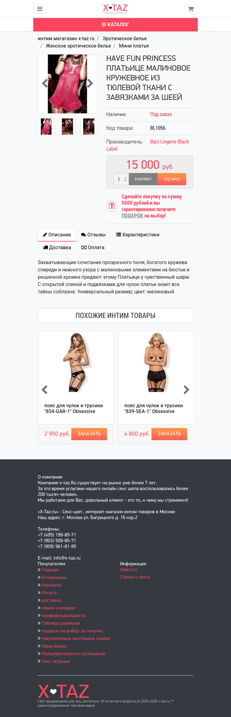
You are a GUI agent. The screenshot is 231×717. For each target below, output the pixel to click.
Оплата (49, 593)
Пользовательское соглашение (73, 654)
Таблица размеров (61, 623)
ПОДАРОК (132, 215)
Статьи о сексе (135, 577)
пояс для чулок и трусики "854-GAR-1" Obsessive (73, 408)
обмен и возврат (59, 608)
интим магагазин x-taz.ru (66, 38)
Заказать (89, 433)
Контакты (52, 585)
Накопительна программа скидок (76, 638)
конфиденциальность (63, 615)
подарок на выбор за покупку (72, 631)
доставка (51, 600)
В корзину (143, 179)
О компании (54, 577)
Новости (128, 569)
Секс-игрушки (56, 661)
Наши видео (54, 646)
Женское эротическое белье (78, 46)
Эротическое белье (124, 38)
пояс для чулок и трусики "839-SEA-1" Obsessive (153, 408)
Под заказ (172, 179)
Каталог (115, 24)
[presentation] (44, 84)
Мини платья (134, 46)
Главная (50, 570)
